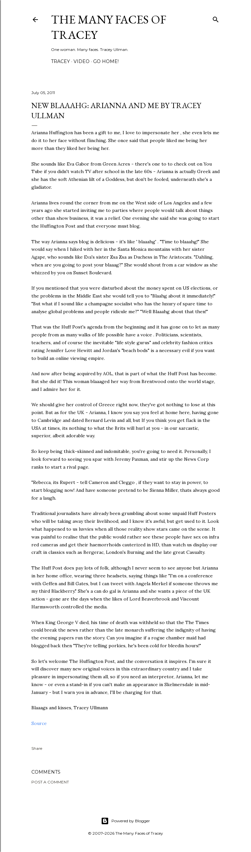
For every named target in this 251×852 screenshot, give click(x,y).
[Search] (216, 18)
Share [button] (36, 748)
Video (82, 61)
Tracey (60, 61)
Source (39, 723)
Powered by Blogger (125, 821)
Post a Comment (50, 782)
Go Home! (106, 61)
